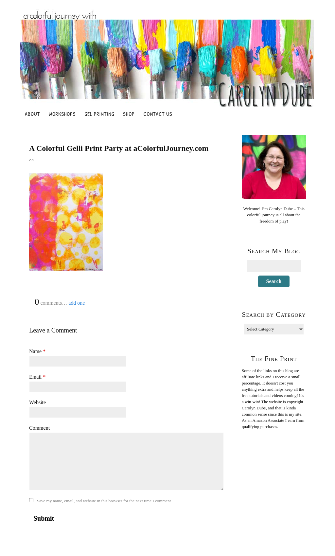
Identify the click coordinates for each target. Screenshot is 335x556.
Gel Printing (99, 113)
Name (37, 351)
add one (76, 303)
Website (37, 402)
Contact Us (158, 113)
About (32, 113)
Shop (128, 113)
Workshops (62, 113)
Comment (39, 428)
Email (37, 377)
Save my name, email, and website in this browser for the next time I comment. (104, 500)
